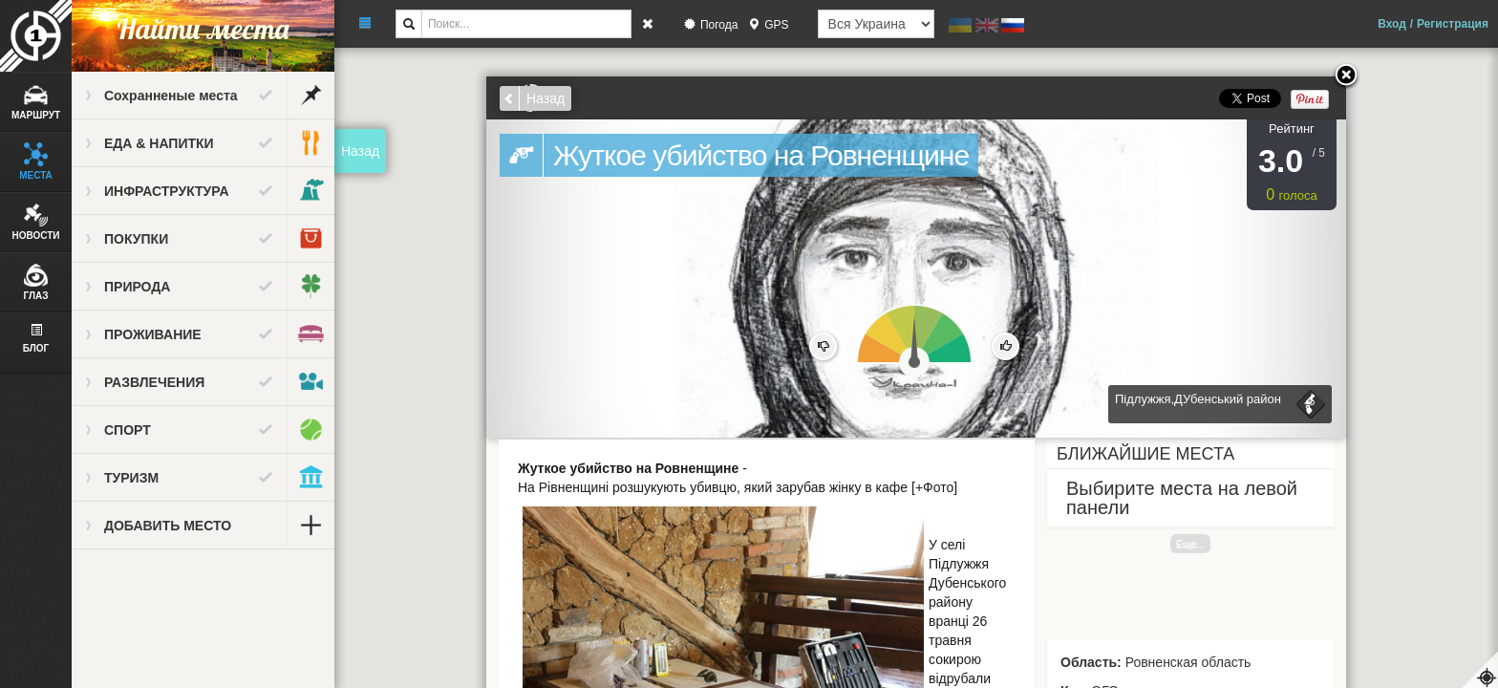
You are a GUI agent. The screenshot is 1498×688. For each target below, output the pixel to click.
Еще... (1190, 543)
